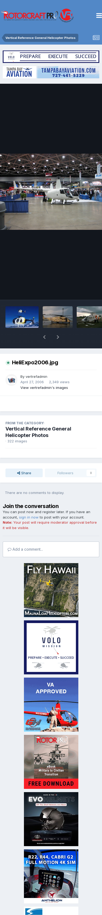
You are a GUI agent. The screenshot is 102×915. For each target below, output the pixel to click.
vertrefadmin (36, 362)
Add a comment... (25, 535)
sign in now (29, 503)
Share (24, 459)
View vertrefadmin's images (44, 373)
